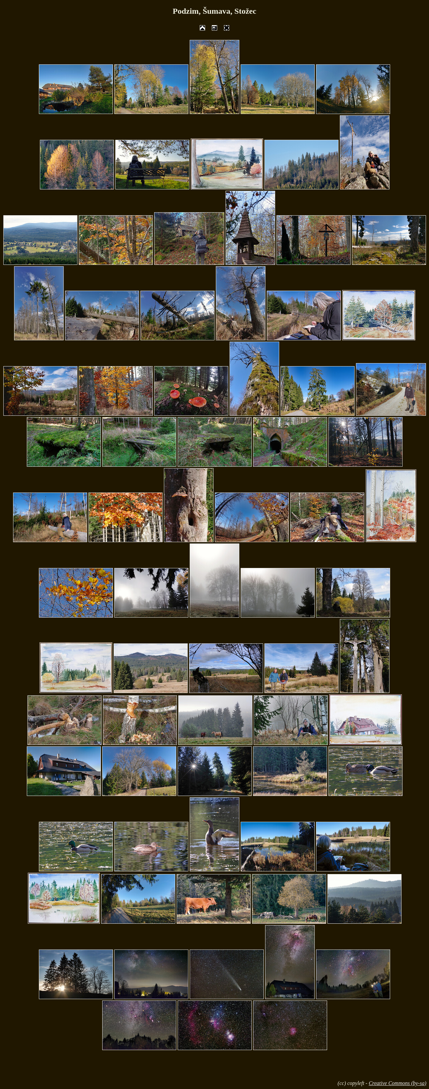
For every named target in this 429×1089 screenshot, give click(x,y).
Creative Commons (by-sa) (397, 1083)
